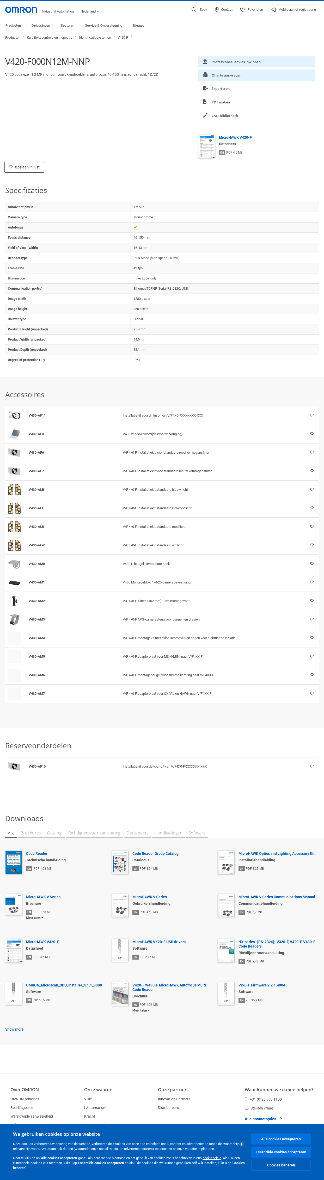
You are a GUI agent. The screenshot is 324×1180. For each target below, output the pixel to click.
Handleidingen (168, 833)
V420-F (123, 38)
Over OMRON (24, 1089)
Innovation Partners (174, 1099)
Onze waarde (98, 1089)
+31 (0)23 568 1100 (263, 1099)
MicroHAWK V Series (43, 897)
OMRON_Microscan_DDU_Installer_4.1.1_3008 (64, 985)
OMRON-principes (24, 1099)
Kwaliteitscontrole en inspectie (49, 38)
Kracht (89, 1116)
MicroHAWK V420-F (235, 138)
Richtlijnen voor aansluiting (94, 833)
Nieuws (138, 25)
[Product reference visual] (14, 415)
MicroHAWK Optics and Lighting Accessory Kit (277, 854)
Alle (11, 833)
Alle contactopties (263, 1119)
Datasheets (137, 833)
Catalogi (55, 833)
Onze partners (173, 1089)
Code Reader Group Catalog (155, 854)
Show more (14, 1029)
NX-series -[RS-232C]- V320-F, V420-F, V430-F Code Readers (277, 944)
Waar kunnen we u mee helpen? (279, 1089)
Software (197, 833)
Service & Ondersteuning (103, 25)
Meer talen (33, 918)
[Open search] (199, 10)
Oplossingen (41, 25)
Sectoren (67, 25)
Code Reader (36, 854)
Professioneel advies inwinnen (232, 62)
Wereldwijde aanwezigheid (31, 1116)
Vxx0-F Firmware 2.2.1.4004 (262, 985)
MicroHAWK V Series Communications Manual (277, 897)
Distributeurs (168, 1108)
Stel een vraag (259, 1108)
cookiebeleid (212, 1158)
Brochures (31, 833)
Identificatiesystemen (95, 38)
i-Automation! (95, 1108)
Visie (88, 1099)
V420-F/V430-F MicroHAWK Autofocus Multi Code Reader (169, 987)
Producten (13, 25)
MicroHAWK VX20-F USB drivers (159, 942)
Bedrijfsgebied (21, 1108)
